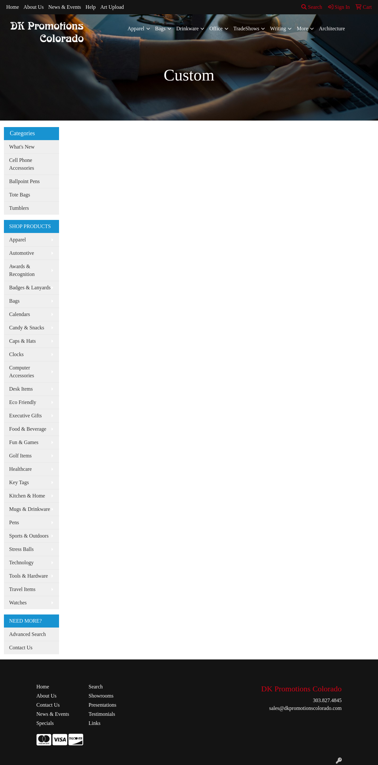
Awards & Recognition (22, 270)
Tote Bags (19, 194)
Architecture (332, 28)
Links (94, 723)
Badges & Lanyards (30, 287)
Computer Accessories (21, 371)
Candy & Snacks (26, 327)
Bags (160, 28)
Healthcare (20, 469)
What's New (22, 147)
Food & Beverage (27, 429)
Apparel (136, 28)
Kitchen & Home (27, 495)
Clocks (16, 354)
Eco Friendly (22, 402)
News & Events (64, 7)
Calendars (19, 314)
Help (90, 7)
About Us (33, 7)
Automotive (21, 253)
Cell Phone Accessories (21, 164)
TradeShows (246, 28)
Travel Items (22, 589)
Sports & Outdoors (29, 536)
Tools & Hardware (28, 576)
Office (216, 28)
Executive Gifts (25, 415)
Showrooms (100, 696)
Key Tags (19, 482)
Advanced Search (27, 634)
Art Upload (112, 7)
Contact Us (21, 647)
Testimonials (101, 714)
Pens (14, 522)
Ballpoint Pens (24, 181)
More (302, 28)
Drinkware (187, 28)
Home (12, 7)
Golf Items (20, 455)
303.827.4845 (327, 700)
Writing (278, 28)
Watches (18, 602)
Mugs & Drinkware (29, 509)
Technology (21, 562)
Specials (45, 723)
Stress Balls (21, 549)
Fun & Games (23, 442)
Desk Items (21, 389)
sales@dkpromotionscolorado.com (305, 708)
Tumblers (19, 208)
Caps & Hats (22, 341)
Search (311, 7)
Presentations (102, 705)
